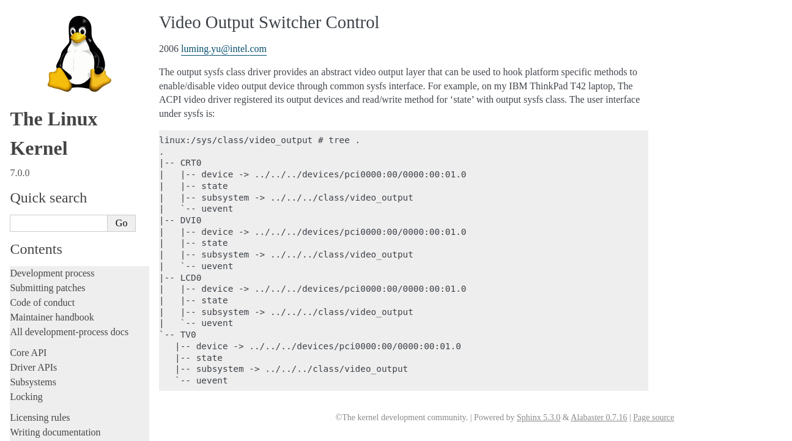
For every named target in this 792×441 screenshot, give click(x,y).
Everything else (45, 273)
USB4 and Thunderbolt (63, 224)
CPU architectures (45, 387)
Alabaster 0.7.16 (599, 417)
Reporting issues (42, 302)
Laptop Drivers (50, 57)
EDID (35, 21)
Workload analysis (50, 260)
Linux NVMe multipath (64, 116)
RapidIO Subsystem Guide (68, 152)
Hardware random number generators (86, 45)
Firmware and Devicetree (59, 366)
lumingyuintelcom (224, 48)
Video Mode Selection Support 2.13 (83, 200)
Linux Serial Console (60, 188)
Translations (34, 429)
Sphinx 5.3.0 (538, 417)
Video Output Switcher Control (79, 248)
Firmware (29, 352)
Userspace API (39, 331)
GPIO (35, 33)
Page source (653, 417)
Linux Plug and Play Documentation (84, 140)
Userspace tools (41, 316)
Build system (35, 287)
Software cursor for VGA (66, 235)
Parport (38, 128)
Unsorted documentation (58, 408)
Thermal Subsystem (58, 212)
